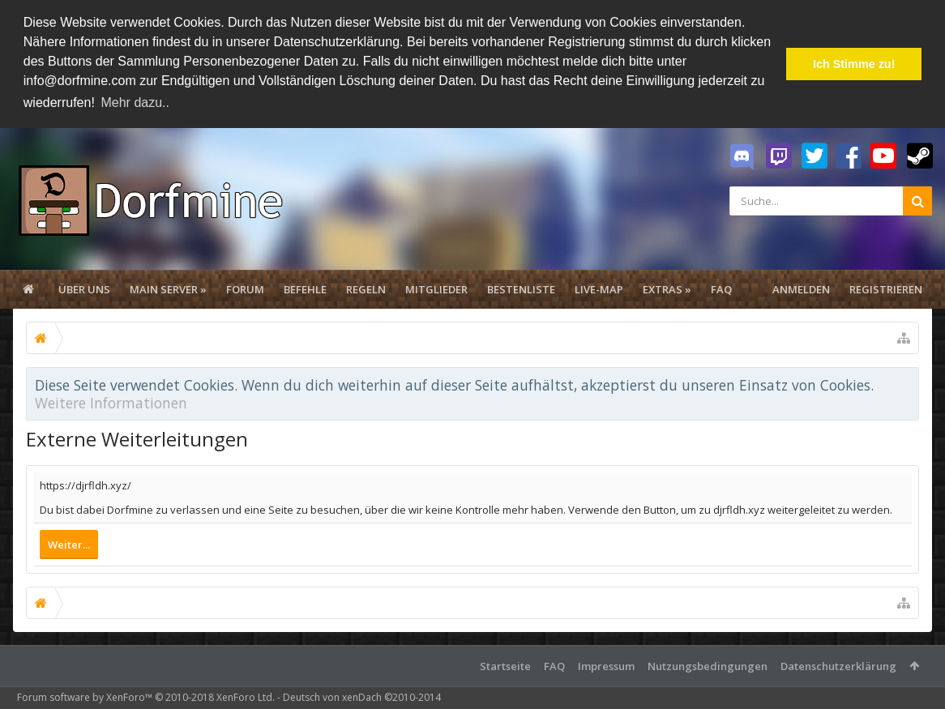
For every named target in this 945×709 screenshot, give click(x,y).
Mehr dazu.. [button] (134, 102)
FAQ (721, 289)
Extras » (667, 289)
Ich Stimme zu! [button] (854, 64)
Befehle (305, 289)
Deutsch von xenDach (362, 697)
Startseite (505, 666)
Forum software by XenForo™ (146, 697)
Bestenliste (521, 289)
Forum (245, 289)
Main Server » (168, 289)
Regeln (366, 289)
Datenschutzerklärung (838, 666)
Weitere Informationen (111, 402)
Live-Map (599, 289)
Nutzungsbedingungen (708, 666)
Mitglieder (436, 289)
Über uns (84, 289)
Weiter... (69, 544)
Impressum (606, 666)
